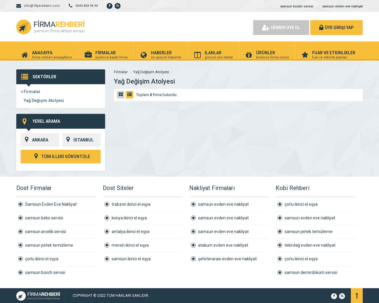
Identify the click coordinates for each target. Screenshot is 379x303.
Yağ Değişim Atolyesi (44, 100)
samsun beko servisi (44, 218)
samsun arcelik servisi (45, 231)
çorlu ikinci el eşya (41, 258)
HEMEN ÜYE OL (281, 27)
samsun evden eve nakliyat (342, 6)
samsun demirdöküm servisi (311, 272)
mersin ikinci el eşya (130, 245)
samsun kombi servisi (296, 6)
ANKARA (34, 140)
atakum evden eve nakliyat (223, 245)
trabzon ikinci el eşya (131, 204)
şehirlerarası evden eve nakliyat (227, 258)
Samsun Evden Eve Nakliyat (51, 204)
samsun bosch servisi (45, 272)
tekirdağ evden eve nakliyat (310, 245)
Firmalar (31, 91)
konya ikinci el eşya (129, 218)
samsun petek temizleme (49, 245)
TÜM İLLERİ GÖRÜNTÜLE (60, 156)
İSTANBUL (78, 140)
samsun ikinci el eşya (131, 258)
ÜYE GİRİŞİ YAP (336, 27)
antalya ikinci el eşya (131, 231)
